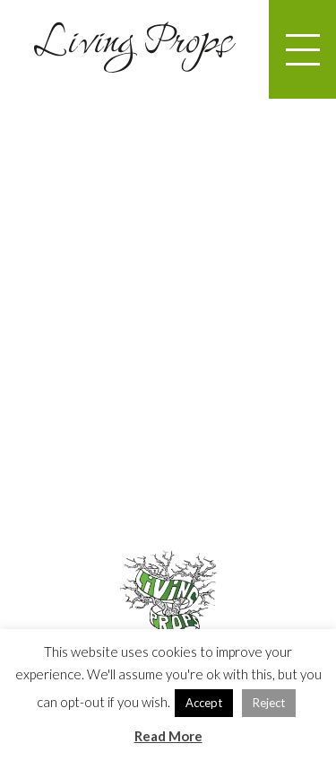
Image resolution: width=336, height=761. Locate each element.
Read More (168, 736)
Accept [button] (203, 702)
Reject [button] (269, 702)
